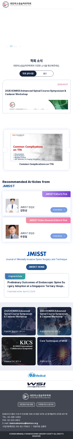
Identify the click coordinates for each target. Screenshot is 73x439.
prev (6, 46)
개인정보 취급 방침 (26, 404)
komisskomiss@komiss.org (24, 423)
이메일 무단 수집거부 (45, 404)
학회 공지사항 (28, 73)
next (19, 46)
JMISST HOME (36, 267)
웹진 (45, 73)
